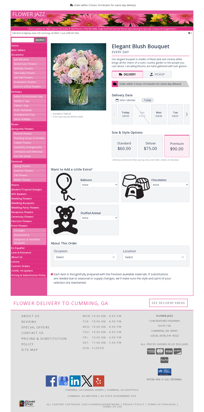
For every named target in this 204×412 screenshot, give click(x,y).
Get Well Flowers (23, 77)
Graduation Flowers (25, 82)
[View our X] (86, 385)
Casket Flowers (22, 142)
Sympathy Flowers (22, 128)
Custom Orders (20, 266)
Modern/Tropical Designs (26, 189)
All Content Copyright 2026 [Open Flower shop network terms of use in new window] (67, 404)
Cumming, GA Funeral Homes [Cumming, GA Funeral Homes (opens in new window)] (84, 389)
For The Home (22, 156)
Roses (14, 124)
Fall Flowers (21, 175)
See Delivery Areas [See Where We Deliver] (168, 303)
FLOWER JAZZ (28, 14)
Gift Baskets (18, 194)
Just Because (21, 59)
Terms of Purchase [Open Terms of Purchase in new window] (162, 404)
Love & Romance (21, 252)
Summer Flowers (23, 170)
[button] (164, 371)
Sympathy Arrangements (28, 147)
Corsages (19, 230)
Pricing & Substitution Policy (28, 275)
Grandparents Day (24, 114)
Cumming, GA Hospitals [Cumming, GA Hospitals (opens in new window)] (123, 389)
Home (14, 45)
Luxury (15, 261)
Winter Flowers (22, 179)
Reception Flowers (22, 212)
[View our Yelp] (98, 385)
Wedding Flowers (21, 198)
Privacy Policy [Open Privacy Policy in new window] (133, 404)
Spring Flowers (22, 166)
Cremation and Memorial (28, 151)
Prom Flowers (19, 225)
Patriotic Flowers (21, 221)
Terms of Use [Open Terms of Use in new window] (112, 406)
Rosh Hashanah (23, 110)
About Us (16, 257)
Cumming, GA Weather (82, 396)
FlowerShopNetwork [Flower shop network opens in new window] (104, 404)
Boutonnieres (21, 235)
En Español (18, 248)
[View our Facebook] (51, 385)
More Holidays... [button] (23, 119)
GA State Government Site (118, 396)
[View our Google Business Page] (63, 385)
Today (147, 100)
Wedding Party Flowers (25, 207)
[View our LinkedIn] (75, 385)
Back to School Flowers (27, 86)
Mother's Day (21, 101)
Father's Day (21, 105)
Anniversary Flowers (25, 64)
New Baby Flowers (24, 73)
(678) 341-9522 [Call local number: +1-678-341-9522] (72, 33)
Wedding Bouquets (22, 203)
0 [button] (190, 33)
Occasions (17, 54)
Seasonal (16, 161)
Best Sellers (18, 50)
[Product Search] (22, 40)
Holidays (16, 91)
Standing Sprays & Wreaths (29, 138)
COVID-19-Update (22, 270)
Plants (15, 185)
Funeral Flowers (23, 133)
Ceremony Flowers (22, 216)
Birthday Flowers (23, 68)
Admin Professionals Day (28, 96)
